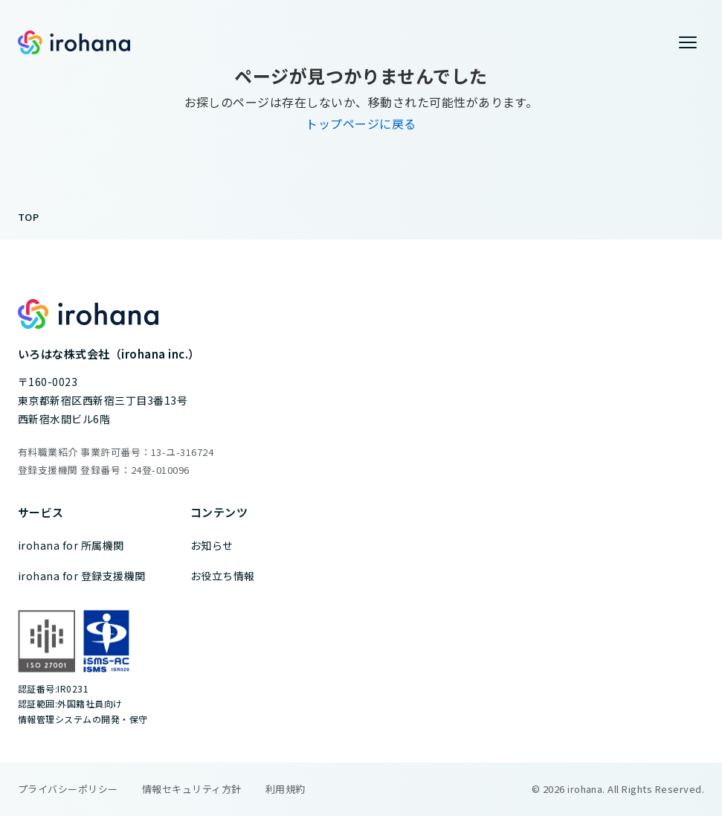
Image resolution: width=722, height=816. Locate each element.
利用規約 (285, 789)
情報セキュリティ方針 (192, 789)
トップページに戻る (361, 123)
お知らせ (211, 545)
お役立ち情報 (222, 575)
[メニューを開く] (687, 42)
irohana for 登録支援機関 (82, 575)
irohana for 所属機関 (71, 545)
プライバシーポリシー (68, 789)
